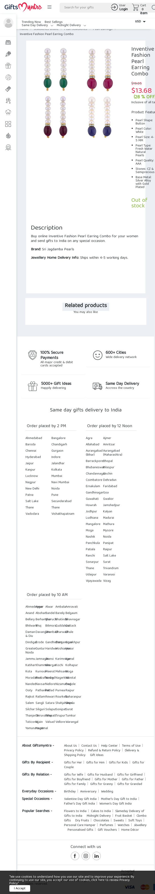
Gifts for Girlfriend (130, 775)
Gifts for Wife (73, 775)
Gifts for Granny (101, 784)
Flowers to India (75, 811)
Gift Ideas (97, 755)
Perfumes (106, 825)
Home (24, 29)
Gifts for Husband (100, 775)
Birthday (70, 792)
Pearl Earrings (102, 29)
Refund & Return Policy (104, 750)
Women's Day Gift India (115, 804)
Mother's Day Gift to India (119, 799)
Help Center (109, 746)
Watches (124, 825)
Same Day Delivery (37, 25)
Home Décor (130, 830)
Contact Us (89, 746)
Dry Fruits (82, 820)
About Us (70, 746)
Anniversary (88, 792)
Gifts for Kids (118, 763)
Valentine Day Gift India (80, 799)
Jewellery (140, 825)
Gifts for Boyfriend (77, 779)
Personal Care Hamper (79, 825)
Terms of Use (131, 746)
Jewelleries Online (46, 29)
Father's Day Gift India (79, 804)
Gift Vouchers (107, 830)
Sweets (119, 820)
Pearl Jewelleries (75, 29)
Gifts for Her (73, 763)
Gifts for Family (75, 784)
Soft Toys (135, 820)
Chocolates (101, 820)
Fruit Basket (123, 816)
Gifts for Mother (106, 779)
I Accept (19, 888)
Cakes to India (101, 811)
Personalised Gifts (80, 830)
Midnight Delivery (71, 25)
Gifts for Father (133, 779)
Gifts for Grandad (129, 784)
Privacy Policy (74, 750)
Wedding (107, 792)
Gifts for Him (95, 763)
